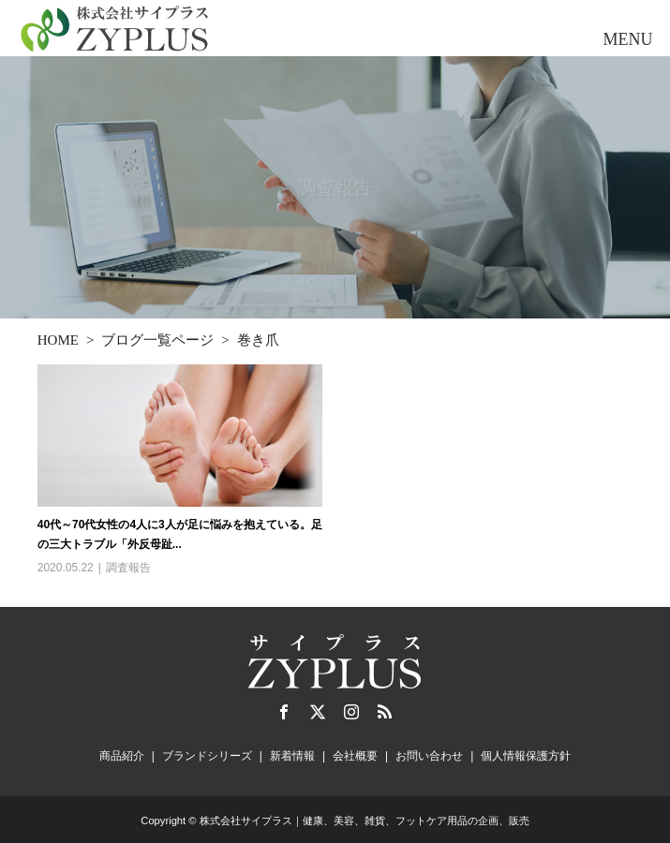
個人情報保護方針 (526, 755)
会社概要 (355, 755)
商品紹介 (121, 755)
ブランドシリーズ (207, 755)
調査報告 (128, 567)
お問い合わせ (429, 755)
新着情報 (292, 755)
